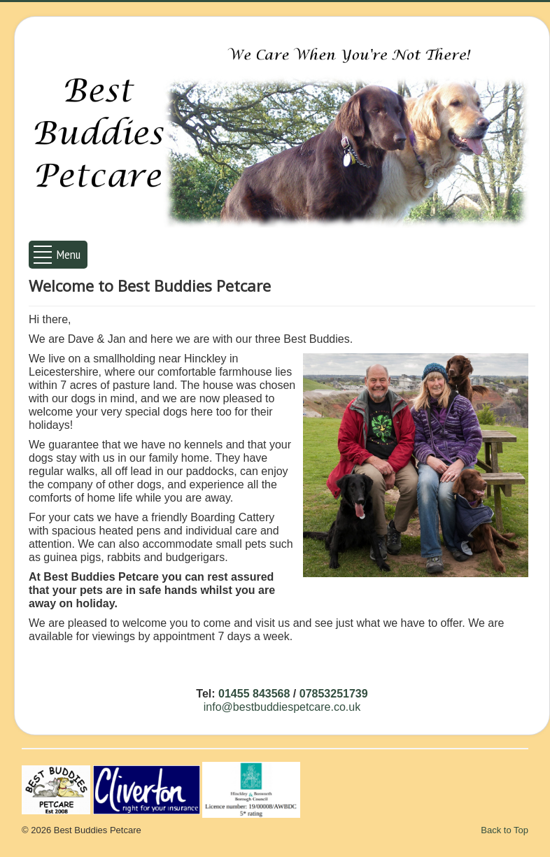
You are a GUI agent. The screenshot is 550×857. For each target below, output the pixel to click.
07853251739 (333, 694)
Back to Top (504, 830)
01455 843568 (254, 694)
